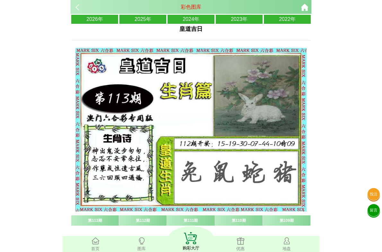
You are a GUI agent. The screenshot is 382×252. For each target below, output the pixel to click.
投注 (374, 194)
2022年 (287, 19)
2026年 (94, 19)
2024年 (191, 19)
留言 (374, 210)
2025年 (143, 19)
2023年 (239, 19)
